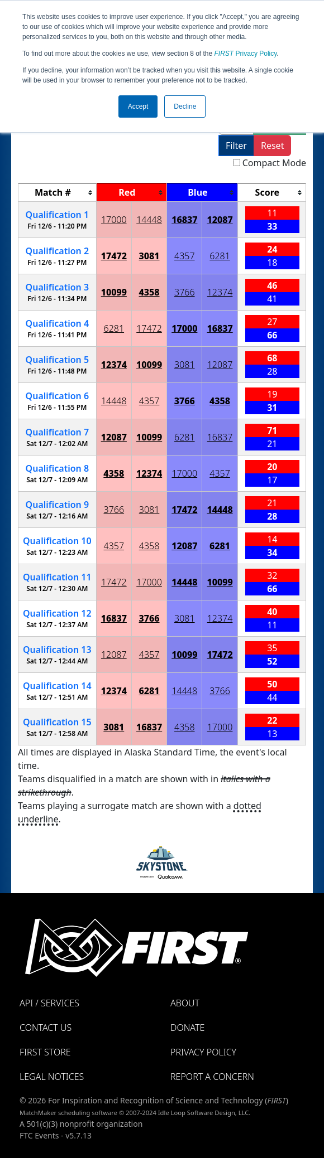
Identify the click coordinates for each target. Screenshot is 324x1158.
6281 (219, 256)
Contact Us (46, 1027)
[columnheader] (57, 192)
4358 (149, 292)
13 (57, 649)
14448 (149, 220)
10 (57, 541)
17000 (114, 220)
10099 (114, 292)
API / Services (49, 1003)
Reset (272, 145)
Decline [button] (185, 106)
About (184, 1003)
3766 (184, 292)
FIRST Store (45, 1052)
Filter (236, 145)
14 (57, 686)
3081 (149, 256)
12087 (219, 220)
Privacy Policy (246, 53)
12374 (220, 292)
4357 (184, 256)
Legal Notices (52, 1076)
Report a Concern (212, 1076)
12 (57, 613)
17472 (114, 256)
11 (57, 577)
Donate (187, 1027)
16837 (184, 220)
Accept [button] (138, 106)
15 (57, 722)
